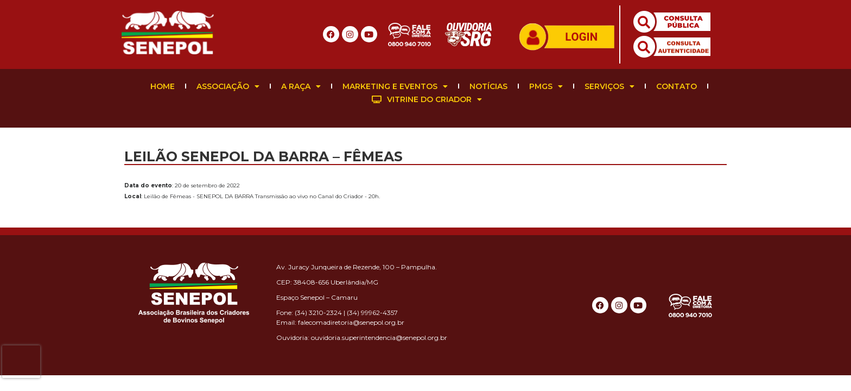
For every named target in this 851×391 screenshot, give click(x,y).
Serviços (609, 86)
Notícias (488, 86)
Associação (227, 86)
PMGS (546, 86)
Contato (676, 86)
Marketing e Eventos (395, 86)
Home (162, 86)
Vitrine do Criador (427, 99)
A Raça (301, 86)
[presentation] (21, 361)
